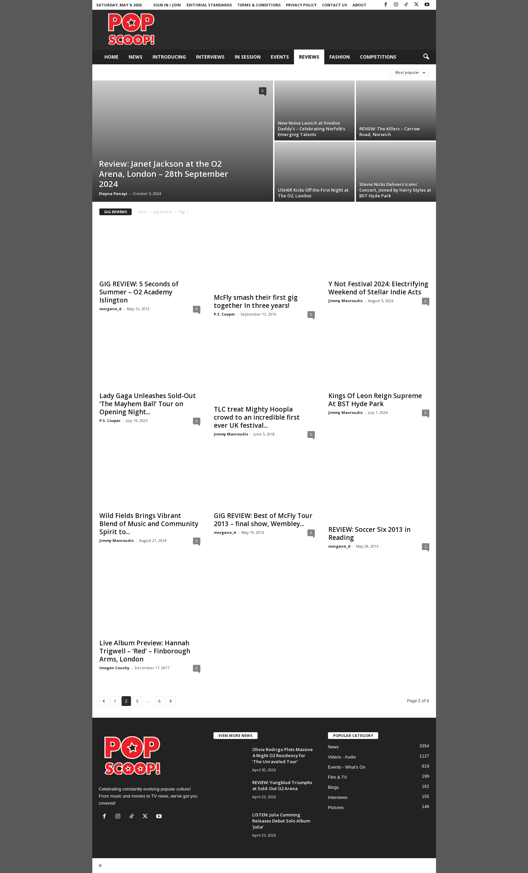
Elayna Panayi (113, 193)
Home (111, 57)
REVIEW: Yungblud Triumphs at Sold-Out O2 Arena (282, 785)
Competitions (378, 57)
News (135, 57)
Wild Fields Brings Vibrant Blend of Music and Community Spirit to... (148, 523)
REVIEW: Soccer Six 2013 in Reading (369, 533)
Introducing (169, 57)
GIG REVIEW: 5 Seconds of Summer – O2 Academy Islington (138, 292)
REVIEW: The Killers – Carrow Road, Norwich (389, 131)
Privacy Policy (301, 4)
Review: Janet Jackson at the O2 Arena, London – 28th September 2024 (163, 173)
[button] (426, 57)
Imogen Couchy (114, 667)
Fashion (339, 57)
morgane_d (110, 308)
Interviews (210, 57)
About (359, 4)
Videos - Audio (342, 756)
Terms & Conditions (259, 4)
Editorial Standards (209, 4)
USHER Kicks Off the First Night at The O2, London (313, 193)
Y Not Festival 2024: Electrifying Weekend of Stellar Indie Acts (378, 288)
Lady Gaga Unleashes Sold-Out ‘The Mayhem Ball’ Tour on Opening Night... (147, 403)
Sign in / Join (167, 4)
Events (280, 57)
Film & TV (337, 777)
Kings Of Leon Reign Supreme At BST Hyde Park (375, 399)
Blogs (333, 787)
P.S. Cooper (224, 314)
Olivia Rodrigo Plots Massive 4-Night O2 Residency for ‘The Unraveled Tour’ (282, 755)
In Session (248, 57)
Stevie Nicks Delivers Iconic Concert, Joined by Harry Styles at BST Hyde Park (395, 190)
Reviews (309, 57)
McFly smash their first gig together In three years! (256, 301)
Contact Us (334, 4)
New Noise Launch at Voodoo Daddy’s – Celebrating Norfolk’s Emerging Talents (311, 128)
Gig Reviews (162, 211)
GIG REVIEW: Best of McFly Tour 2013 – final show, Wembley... (263, 519)
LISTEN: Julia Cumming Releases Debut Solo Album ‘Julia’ (281, 821)
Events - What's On (347, 767)
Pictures (336, 807)
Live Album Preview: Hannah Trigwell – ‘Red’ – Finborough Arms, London (144, 651)
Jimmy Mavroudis (345, 300)
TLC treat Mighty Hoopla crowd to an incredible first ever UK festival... (257, 417)
